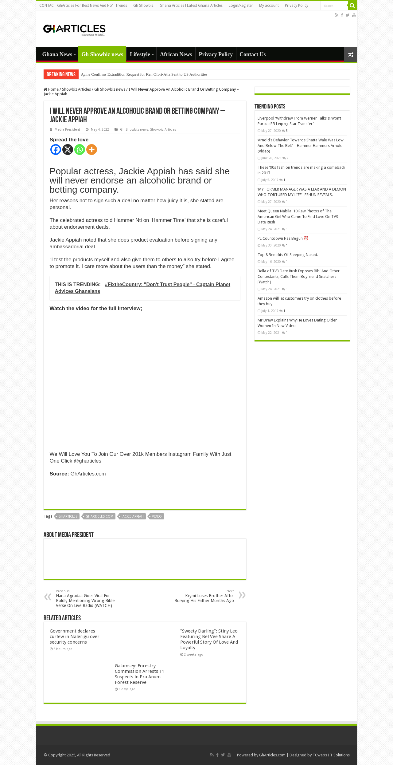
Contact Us (252, 54)
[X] (67, 149)
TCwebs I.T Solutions (331, 755)
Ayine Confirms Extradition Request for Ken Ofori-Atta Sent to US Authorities (144, 74)
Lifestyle (140, 54)
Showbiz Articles (76, 89)
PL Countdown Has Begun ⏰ (283, 238)
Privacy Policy (296, 5)
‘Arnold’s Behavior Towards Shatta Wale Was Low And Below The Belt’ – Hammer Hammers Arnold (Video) (301, 145)
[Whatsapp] (79, 149)
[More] (91, 149)
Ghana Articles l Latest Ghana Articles (191, 5)
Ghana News (57, 54)
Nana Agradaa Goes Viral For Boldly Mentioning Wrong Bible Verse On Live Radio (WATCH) (87, 598)
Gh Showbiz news (102, 54)
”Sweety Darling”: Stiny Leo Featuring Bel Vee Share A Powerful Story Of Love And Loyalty (209, 639)
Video (157, 517)
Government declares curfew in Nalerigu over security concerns (74, 636)
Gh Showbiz (143, 5)
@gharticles (87, 461)
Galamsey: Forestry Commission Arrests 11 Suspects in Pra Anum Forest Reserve (139, 674)
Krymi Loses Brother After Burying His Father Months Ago (202, 596)
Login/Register (241, 5)
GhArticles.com (88, 474)
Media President (67, 130)
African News (176, 54)
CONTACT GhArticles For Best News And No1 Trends (83, 5)
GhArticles (67, 517)
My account (269, 5)
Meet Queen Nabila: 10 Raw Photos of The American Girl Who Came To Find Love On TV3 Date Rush (298, 216)
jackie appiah (133, 517)
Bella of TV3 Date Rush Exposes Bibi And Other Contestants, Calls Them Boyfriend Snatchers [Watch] (299, 276)
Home (51, 89)
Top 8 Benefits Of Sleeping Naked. (288, 254)
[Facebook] (55, 149)
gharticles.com (99, 517)
